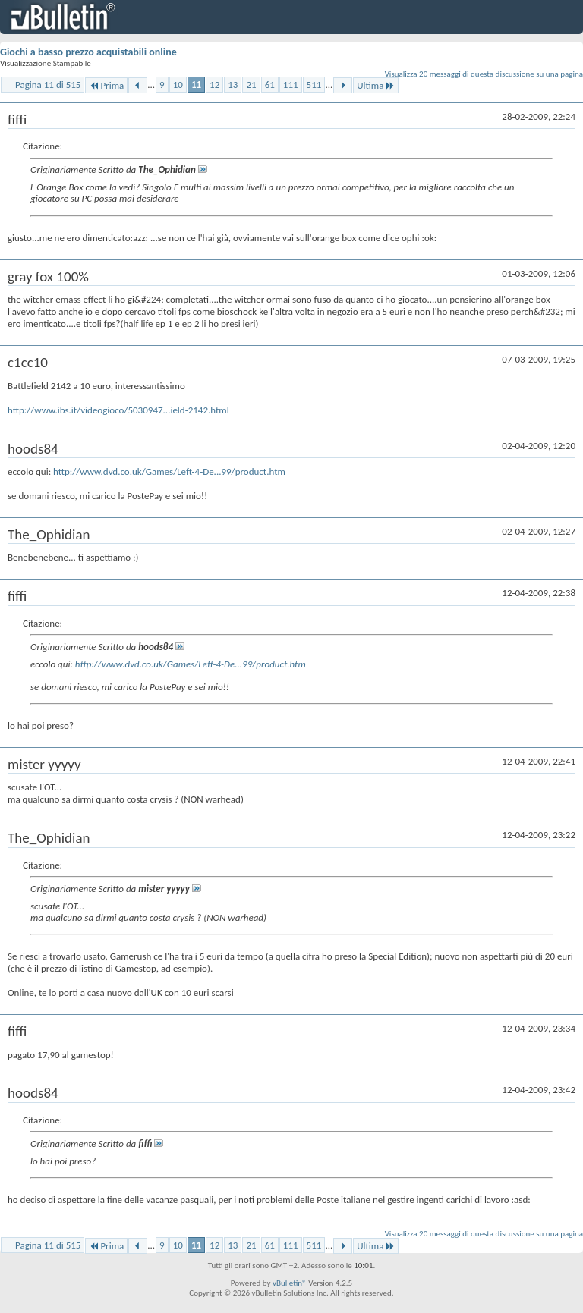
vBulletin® (290, 1283)
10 (178, 84)
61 (270, 84)
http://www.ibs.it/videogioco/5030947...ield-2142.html (118, 410)
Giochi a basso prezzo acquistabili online (88, 52)
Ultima (376, 85)
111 (290, 84)
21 (251, 84)
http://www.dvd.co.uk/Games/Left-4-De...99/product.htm (169, 471)
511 (314, 84)
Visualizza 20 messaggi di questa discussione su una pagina (484, 74)
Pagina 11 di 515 (47, 84)
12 (214, 84)
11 (196, 84)
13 (233, 84)
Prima (106, 85)
